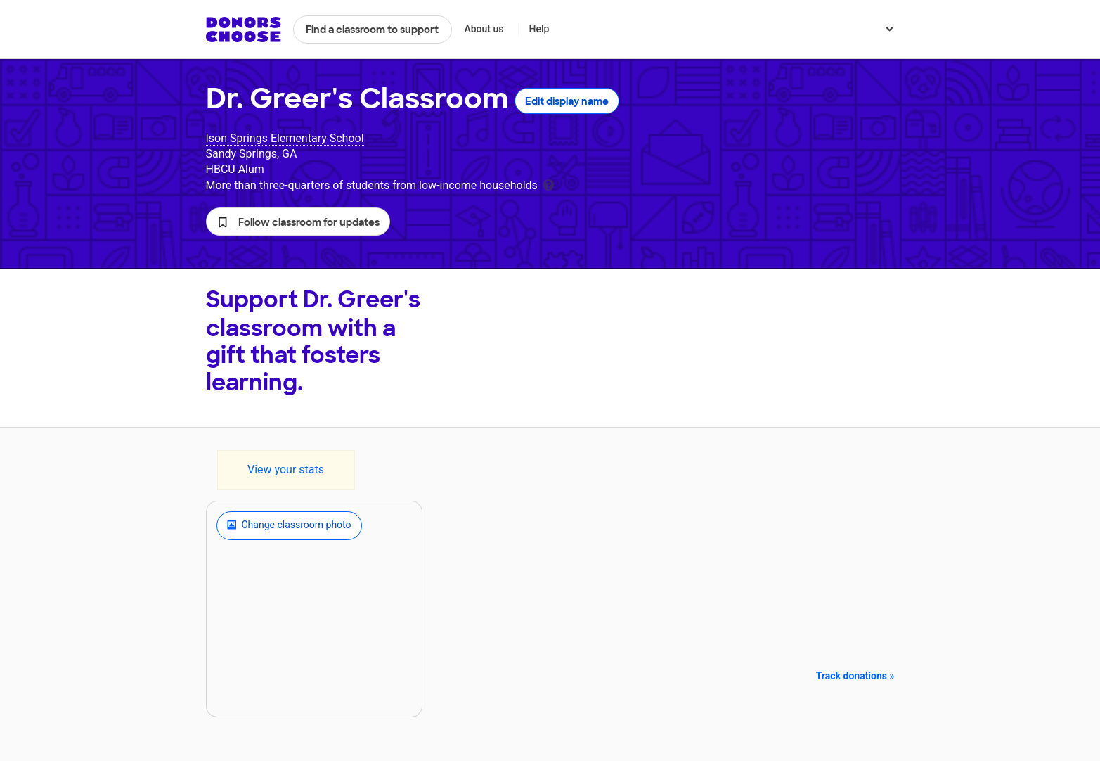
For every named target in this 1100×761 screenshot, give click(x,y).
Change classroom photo (289, 525)
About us (483, 28)
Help (539, 28)
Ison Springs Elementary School (285, 138)
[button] (298, 221)
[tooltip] (548, 184)
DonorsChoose (243, 29)
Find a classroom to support (372, 29)
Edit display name (567, 101)
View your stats (285, 469)
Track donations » (855, 676)
